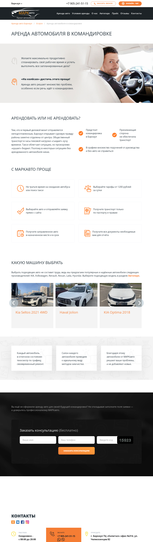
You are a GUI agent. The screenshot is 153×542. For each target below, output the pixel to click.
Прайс (115, 13)
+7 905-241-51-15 (77, 3)
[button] (13, 303)
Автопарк (105, 13)
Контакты (136, 13)
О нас (95, 13)
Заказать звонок (105, 3)
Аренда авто (63, 13)
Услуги (39, 23)
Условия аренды (81, 13)
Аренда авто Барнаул (21, 23)
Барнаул (16, 3)
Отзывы (124, 13)
